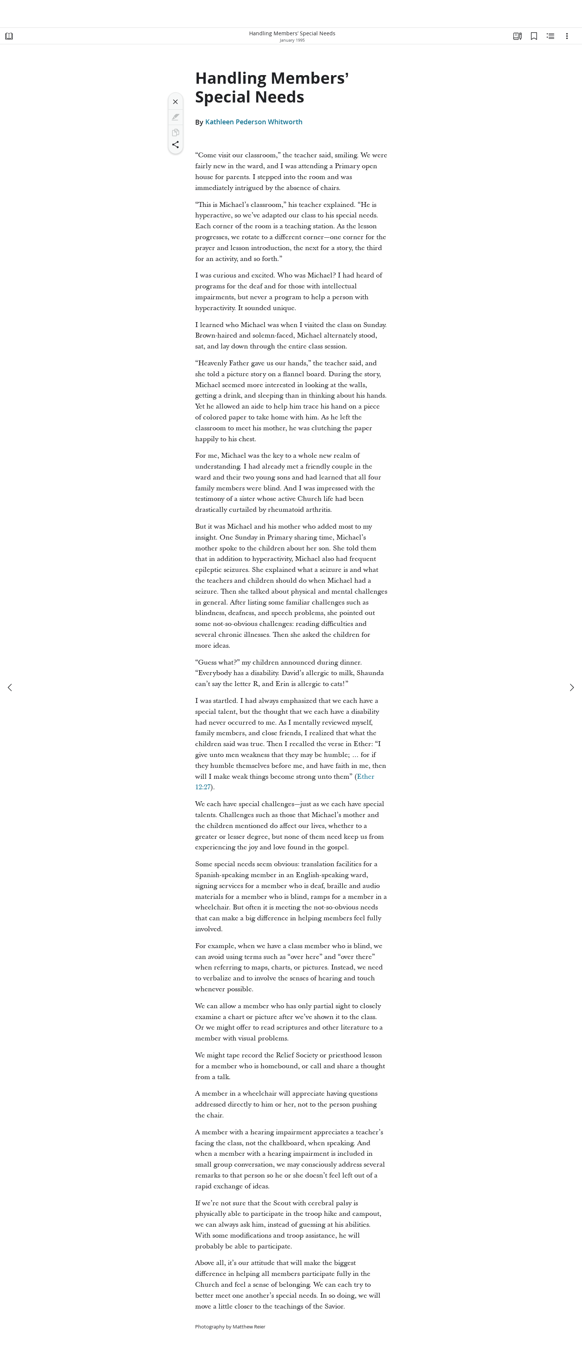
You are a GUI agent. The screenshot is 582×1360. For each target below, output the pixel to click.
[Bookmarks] (533, 36)
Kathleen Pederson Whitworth (253, 122)
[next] (571, 687)
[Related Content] (550, 36)
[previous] (10, 687)
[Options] (566, 36)
